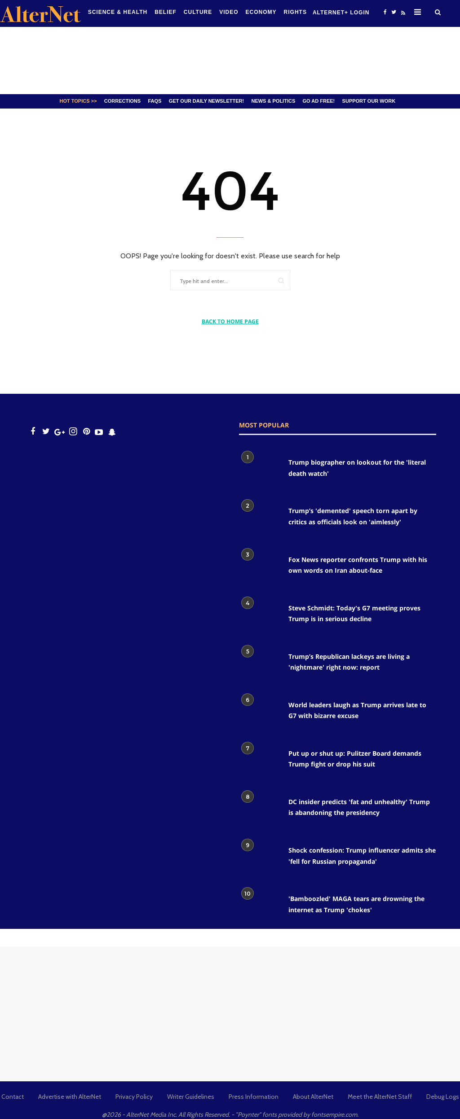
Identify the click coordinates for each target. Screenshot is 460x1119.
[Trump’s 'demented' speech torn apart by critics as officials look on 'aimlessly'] (259, 518)
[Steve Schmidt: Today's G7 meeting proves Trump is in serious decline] (259, 615)
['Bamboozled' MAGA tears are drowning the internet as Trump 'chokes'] (259, 906)
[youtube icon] (99, 432)
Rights (295, 12)
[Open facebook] (385, 12)
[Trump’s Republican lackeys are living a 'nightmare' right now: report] (259, 664)
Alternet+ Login (341, 12)
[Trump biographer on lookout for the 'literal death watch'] (259, 470)
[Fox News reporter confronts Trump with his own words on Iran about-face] (259, 567)
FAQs (154, 101)
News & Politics (273, 101)
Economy (261, 12)
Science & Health (117, 12)
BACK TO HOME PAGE (230, 321)
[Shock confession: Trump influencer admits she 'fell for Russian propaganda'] (259, 858)
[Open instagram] (73, 432)
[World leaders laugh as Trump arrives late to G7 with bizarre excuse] (259, 712)
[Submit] (281, 280)
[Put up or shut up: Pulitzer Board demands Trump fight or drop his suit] (259, 761)
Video (228, 12)
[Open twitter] (393, 12)
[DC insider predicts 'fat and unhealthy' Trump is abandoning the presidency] (259, 809)
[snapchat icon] (112, 432)
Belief (166, 12)
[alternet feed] (402, 14)
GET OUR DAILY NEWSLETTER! (206, 101)
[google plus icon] (59, 432)
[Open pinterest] (86, 432)
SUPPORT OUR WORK (369, 101)
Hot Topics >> (78, 101)
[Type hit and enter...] (211, 281)
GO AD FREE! (319, 101)
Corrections (122, 101)
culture (198, 12)
